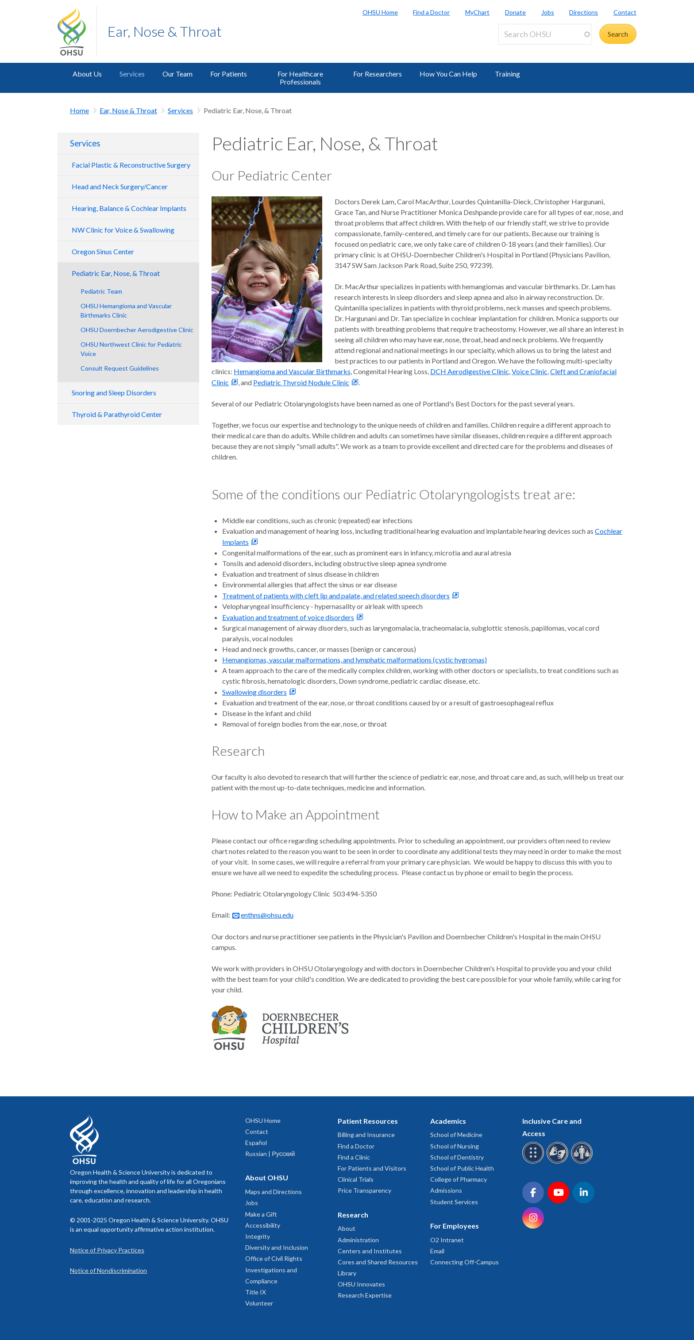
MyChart (477, 12)
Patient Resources (368, 1121)
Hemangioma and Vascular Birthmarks (292, 371)
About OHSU (266, 1177)
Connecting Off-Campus (464, 1262)
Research (353, 1214)
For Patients (228, 73)
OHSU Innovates (361, 1284)
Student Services (454, 1202)
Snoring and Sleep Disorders (114, 392)
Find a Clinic (354, 1157)
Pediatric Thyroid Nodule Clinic (301, 382)
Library (347, 1273)
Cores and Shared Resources (378, 1262)
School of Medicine (456, 1134)
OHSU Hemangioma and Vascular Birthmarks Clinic (126, 310)
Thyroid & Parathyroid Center (117, 414)
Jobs (547, 12)
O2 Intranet (447, 1240)
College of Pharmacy (458, 1179)
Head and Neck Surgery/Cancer (120, 186)
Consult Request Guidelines (120, 368)
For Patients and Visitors (372, 1168)
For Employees (454, 1225)
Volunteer (259, 1303)
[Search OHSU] (544, 34)
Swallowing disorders (254, 692)
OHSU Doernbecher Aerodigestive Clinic (137, 329)
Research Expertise (365, 1295)
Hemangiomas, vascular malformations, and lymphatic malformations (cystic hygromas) (354, 659)
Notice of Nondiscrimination (108, 1270)
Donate (515, 12)
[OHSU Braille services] (534, 1162)
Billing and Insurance (366, 1134)
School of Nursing (454, 1146)
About (346, 1228)
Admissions (446, 1190)
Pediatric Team (101, 291)
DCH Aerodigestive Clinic (469, 371)
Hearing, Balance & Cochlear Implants (129, 208)
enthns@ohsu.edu (267, 915)
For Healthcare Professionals (300, 77)
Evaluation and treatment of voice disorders (288, 617)
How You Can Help (448, 73)
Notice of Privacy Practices (107, 1250)
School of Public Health (462, 1168)
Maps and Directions (273, 1191)
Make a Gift (261, 1214)
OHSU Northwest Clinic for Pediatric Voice (131, 349)
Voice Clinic (529, 371)
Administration (358, 1240)
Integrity (257, 1236)
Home (79, 110)
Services (132, 73)
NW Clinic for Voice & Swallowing (123, 230)
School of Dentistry (457, 1157)
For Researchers (377, 73)
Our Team (177, 73)
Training (507, 73)
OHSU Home (380, 12)
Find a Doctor (431, 12)
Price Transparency (364, 1190)
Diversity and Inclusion (276, 1247)
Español (256, 1142)
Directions (583, 12)
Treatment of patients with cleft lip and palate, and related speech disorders (336, 595)
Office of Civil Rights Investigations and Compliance (273, 1269)
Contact (624, 12)
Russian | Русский (270, 1153)
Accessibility (262, 1225)
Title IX (255, 1292)
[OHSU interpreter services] (583, 1162)
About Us (87, 73)
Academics (448, 1121)
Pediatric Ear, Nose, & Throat (116, 273)
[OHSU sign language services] (559, 1162)
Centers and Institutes (370, 1251)
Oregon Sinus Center (103, 251)
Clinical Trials (356, 1179)
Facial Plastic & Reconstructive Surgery (131, 165)
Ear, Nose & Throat (165, 31)
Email (437, 1251)
